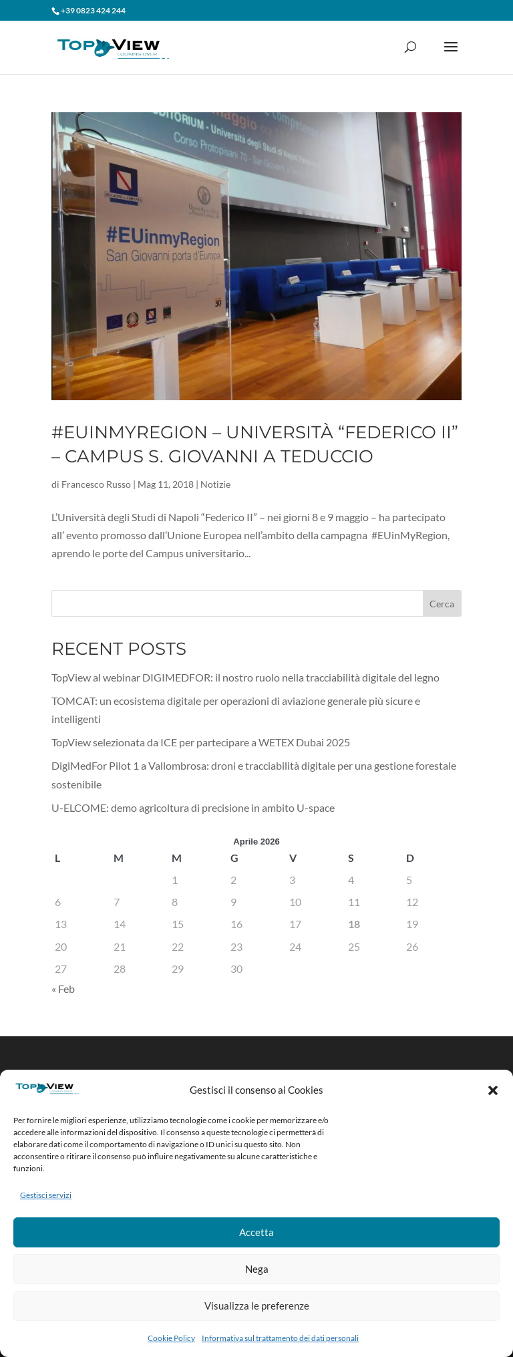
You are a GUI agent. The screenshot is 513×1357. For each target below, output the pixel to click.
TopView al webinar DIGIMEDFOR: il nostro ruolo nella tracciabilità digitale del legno (245, 677)
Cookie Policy (171, 1338)
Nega (257, 1269)
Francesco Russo (96, 484)
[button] (493, 1090)
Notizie (215, 484)
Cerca (442, 603)
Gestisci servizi (45, 1195)
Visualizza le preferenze (256, 1306)
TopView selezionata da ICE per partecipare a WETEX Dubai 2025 (200, 742)
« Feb (63, 988)
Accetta (256, 1232)
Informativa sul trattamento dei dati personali (280, 1338)
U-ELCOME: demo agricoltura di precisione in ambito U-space (193, 807)
